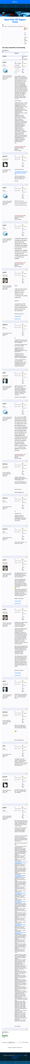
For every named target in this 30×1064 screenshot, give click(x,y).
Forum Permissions (25, 1042)
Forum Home (4, 26)
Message (16, 53)
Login (25, 43)
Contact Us (15, 1058)
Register (25, 40)
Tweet (4, 1037)
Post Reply (4, 50)
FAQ (25, 34)
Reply (23, 72)
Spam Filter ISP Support (19, 26)
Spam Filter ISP (11, 26)
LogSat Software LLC (19, 1055)
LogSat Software (18, 316)
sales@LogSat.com (15, 1056)
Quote (23, 69)
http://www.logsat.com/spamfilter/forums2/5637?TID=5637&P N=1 (21, 173)
